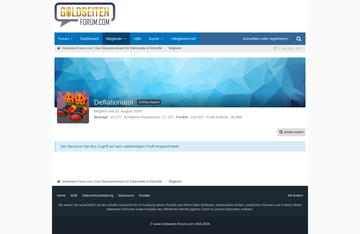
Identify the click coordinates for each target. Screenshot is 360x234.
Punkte (182, 117)
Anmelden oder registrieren (265, 38)
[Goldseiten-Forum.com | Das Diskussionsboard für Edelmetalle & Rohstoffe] (180, 16)
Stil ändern (295, 195)
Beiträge (101, 117)
